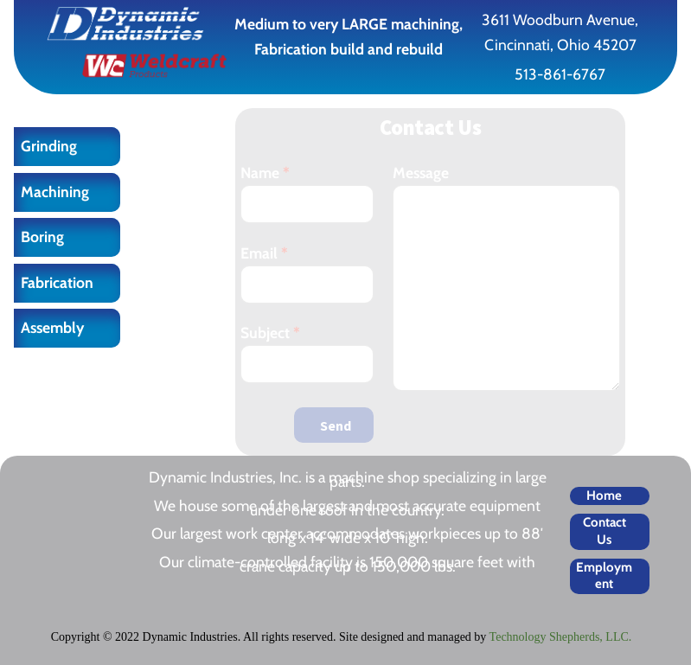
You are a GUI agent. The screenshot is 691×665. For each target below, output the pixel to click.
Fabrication (57, 282)
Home (604, 495)
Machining (55, 191)
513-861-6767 (560, 74)
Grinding (49, 146)
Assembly (52, 327)
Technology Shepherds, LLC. (560, 636)
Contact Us (604, 531)
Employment (604, 575)
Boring (42, 236)
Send (335, 425)
